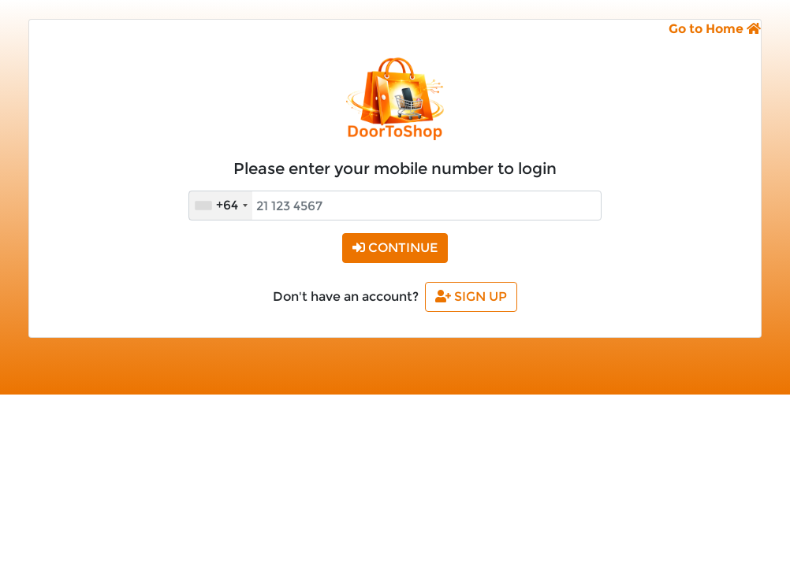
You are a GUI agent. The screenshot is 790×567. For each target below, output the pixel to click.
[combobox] (220, 205)
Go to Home (715, 28)
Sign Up (471, 296)
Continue (395, 247)
